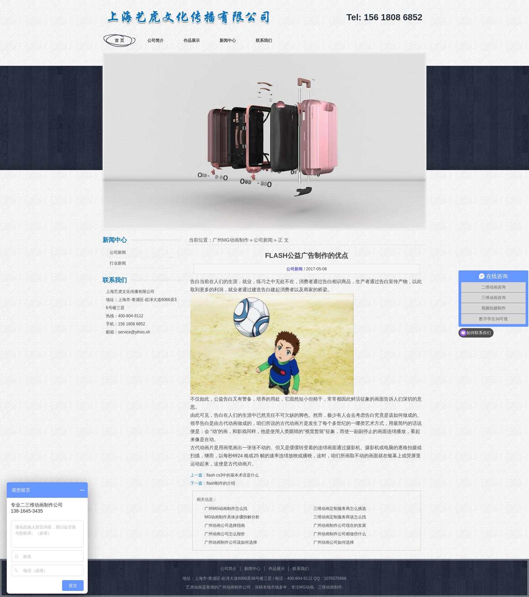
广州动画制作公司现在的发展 (339, 525)
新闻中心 (228, 40)
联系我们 (264, 40)
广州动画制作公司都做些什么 (339, 534)
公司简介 (155, 40)
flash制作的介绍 (220, 483)
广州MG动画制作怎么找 (225, 508)
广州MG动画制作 (231, 240)
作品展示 (192, 40)
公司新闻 (118, 252)
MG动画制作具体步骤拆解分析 (231, 517)
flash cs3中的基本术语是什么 (232, 475)
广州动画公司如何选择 (333, 542)
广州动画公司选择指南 (224, 525)
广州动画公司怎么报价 (224, 534)
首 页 (119, 40)
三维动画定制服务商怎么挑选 (339, 508)
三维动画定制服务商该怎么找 (339, 517)
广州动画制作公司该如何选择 (230, 542)
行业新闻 (118, 263)
